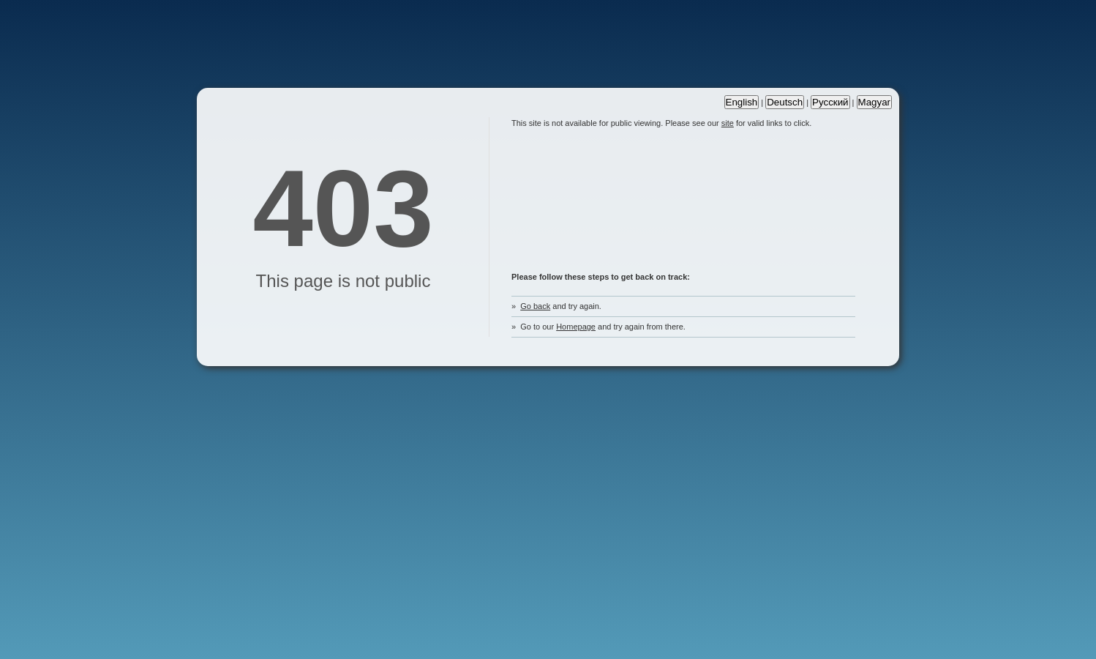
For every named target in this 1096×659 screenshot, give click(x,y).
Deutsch (785, 102)
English (742, 102)
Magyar (874, 102)
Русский (830, 102)
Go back (535, 306)
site (727, 123)
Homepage (576, 326)
